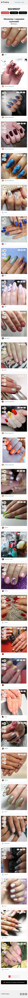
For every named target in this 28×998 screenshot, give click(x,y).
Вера (5, 370)
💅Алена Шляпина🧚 (9, 86)
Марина (6, 527)
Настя (5, 811)
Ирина (5, 937)
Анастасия (6, 338)
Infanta (6, 622)
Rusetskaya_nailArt (8, 559)
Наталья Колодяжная (9, 401)
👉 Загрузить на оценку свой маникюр (14, 982)
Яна (5, 244)
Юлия (5, 212)
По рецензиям (5, 12)
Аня (5, 906)
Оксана (6, 874)
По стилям (14, 12)
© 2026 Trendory (5, 994)
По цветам (23, 12)
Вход (23, 2)
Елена (5, 716)
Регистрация (17, 2)
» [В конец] (18, 976)
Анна (5, 54)
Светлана (6, 969)
